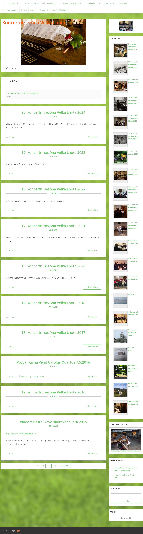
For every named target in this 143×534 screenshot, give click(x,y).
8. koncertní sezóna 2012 (133, 259)
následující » (65, 466)
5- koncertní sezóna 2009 (133, 402)
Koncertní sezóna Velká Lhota (33, 22)
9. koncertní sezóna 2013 (133, 241)
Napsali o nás (132, 349)
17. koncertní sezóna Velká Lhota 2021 (53, 225)
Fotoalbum (123, 3)
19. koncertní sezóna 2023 (133, 81)
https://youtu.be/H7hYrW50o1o (21, 433)
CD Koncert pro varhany (133, 384)
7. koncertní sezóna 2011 (133, 277)
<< (113, 518)
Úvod (4, 3)
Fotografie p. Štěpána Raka (32, 376)
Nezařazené (132, 294)
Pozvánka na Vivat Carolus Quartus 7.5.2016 (53, 362)
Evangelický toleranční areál (132, 332)
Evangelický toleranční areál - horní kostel (39, 3)
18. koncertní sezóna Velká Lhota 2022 (53, 189)
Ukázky (24, 10)
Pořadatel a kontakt (93, 3)
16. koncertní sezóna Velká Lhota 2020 (53, 266)
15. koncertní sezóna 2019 (133, 152)
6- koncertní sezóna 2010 (133, 313)
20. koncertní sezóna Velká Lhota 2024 (53, 112)
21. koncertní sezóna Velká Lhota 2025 (54, 10)
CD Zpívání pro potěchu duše (133, 368)
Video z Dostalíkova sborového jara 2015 (53, 422)
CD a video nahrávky (10, 10)
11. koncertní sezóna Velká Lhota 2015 (133, 225)
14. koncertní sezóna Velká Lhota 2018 (53, 302)
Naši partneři (110, 3)
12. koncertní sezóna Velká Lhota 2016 (53, 392)
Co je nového (15, 3)
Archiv (32, 10)
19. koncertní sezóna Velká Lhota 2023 (53, 152)
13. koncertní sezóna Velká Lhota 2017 (53, 332)
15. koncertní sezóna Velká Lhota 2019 (22, 93)
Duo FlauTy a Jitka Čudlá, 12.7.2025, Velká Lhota (126, 451)
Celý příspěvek (92, 137)
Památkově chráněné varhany (71, 3)
